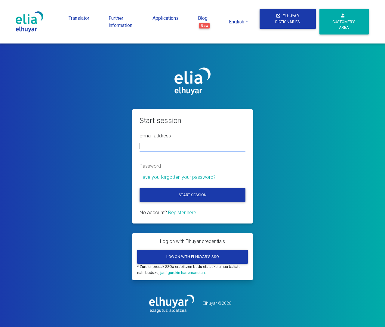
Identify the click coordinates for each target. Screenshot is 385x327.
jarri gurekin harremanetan (182, 272)
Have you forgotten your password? (178, 177)
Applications (165, 18)
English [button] (236, 22)
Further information (120, 21)
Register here (182, 212)
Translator (79, 18)
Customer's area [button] (344, 22)
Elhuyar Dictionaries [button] (287, 19)
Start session (193, 195)
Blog (204, 21)
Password (150, 166)
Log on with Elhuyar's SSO (192, 256)
